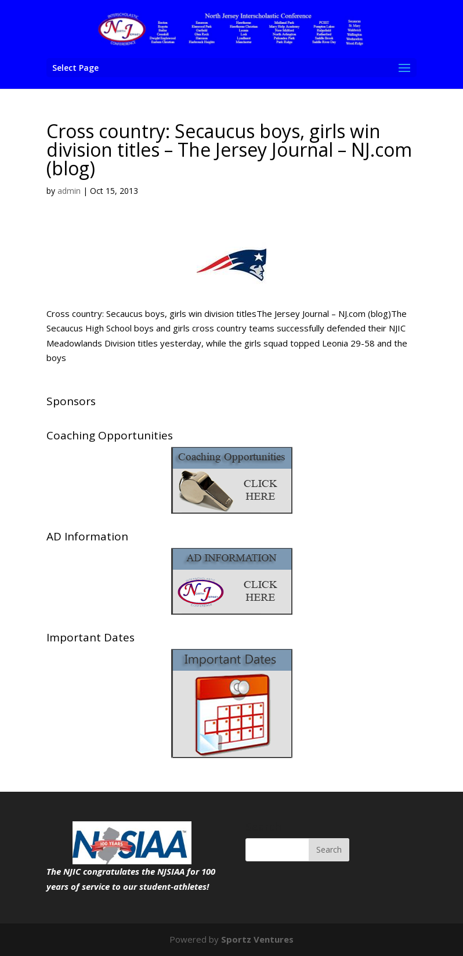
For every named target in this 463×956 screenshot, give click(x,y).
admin (69, 190)
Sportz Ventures (257, 939)
